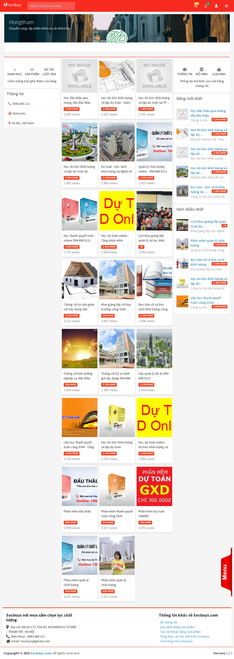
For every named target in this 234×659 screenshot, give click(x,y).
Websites (17, 113)
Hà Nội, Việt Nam (21, 123)
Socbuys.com (41, 653)
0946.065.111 (19, 104)
